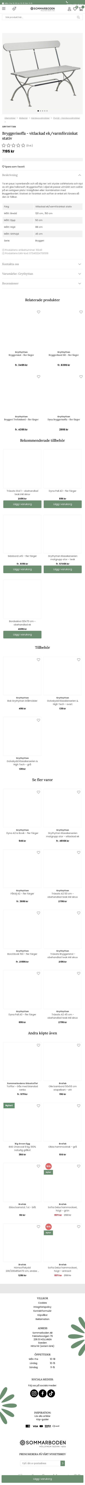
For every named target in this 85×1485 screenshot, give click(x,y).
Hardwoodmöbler (40, 118)
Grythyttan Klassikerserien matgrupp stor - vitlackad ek (62, 835)
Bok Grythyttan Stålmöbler (22, 700)
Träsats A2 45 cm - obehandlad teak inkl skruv (62, 1016)
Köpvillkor (43, 1315)
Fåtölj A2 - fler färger (22, 893)
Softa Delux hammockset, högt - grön (62, 1209)
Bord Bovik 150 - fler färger (22, 954)
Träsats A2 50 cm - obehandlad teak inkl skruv (62, 895)
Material (23, 118)
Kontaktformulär (42, 1310)
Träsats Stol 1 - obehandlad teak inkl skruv (22, 492)
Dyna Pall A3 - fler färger (62, 491)
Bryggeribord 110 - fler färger (64, 355)
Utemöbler (10, 118)
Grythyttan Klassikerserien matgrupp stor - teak (62, 557)
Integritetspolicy (42, 1307)
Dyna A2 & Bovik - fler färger (22, 833)
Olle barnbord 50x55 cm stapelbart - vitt (63, 1088)
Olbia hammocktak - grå (62, 1146)
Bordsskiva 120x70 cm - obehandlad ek (22, 623)
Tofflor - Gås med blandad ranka (22, 1088)
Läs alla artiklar (42, 1416)
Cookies (42, 1302)
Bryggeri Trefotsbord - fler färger (21, 419)
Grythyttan (9, 126)
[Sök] (42, 17)
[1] (42, 73)
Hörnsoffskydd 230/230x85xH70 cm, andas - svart (22, 1269)
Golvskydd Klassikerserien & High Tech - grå (22, 763)
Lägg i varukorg (62, 504)
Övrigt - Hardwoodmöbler (66, 118)
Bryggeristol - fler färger (21, 355)
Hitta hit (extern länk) (42, 1346)
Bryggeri (39, 240)
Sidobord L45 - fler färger (22, 556)
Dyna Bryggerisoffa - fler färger (64, 419)
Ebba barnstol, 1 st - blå (22, 1207)
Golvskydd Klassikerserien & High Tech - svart (62, 702)
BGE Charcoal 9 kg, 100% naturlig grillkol (22, 1148)
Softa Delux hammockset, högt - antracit (62, 1269)
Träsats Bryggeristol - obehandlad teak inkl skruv (62, 955)
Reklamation (42, 1319)
